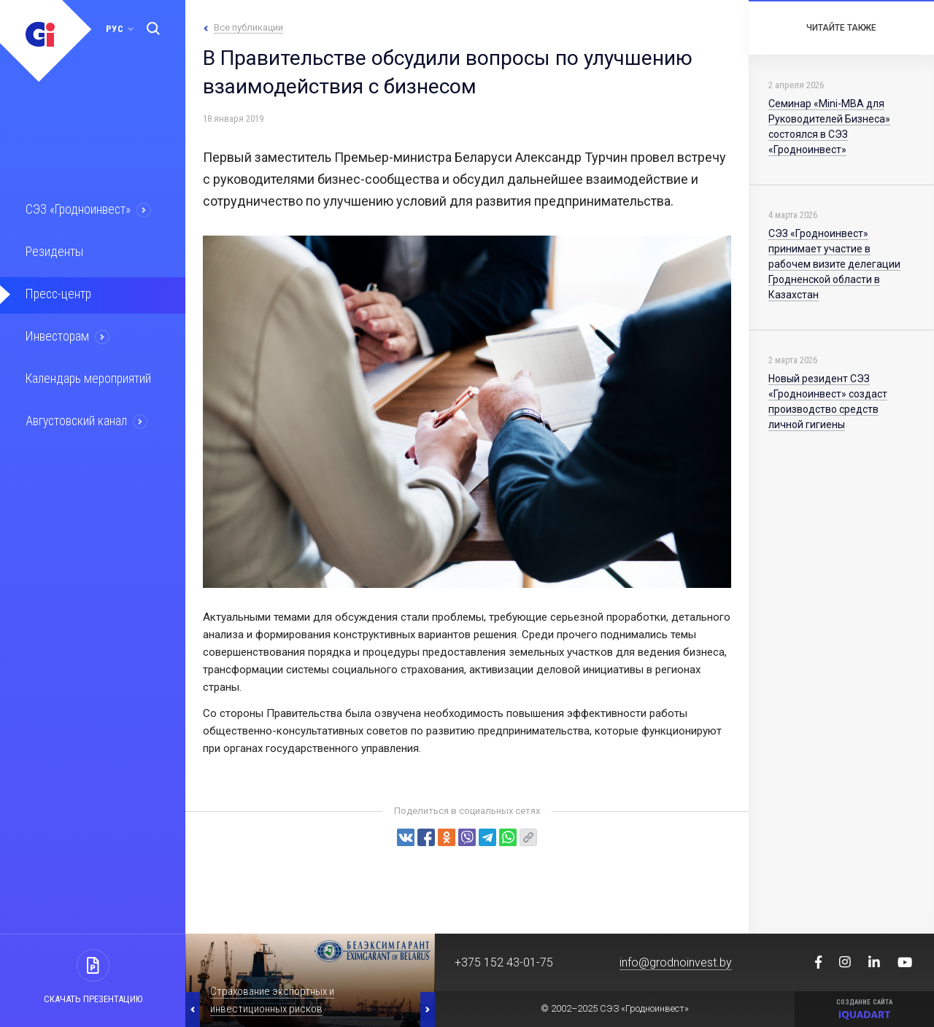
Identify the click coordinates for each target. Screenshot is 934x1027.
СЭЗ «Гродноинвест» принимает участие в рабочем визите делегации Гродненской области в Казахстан (834, 264)
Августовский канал (76, 417)
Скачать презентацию (93, 998)
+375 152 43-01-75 (504, 962)
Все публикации (248, 27)
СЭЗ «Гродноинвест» (77, 209)
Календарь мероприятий (87, 375)
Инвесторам (56, 334)
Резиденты (53, 251)
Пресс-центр (57, 292)
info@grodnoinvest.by (676, 962)
